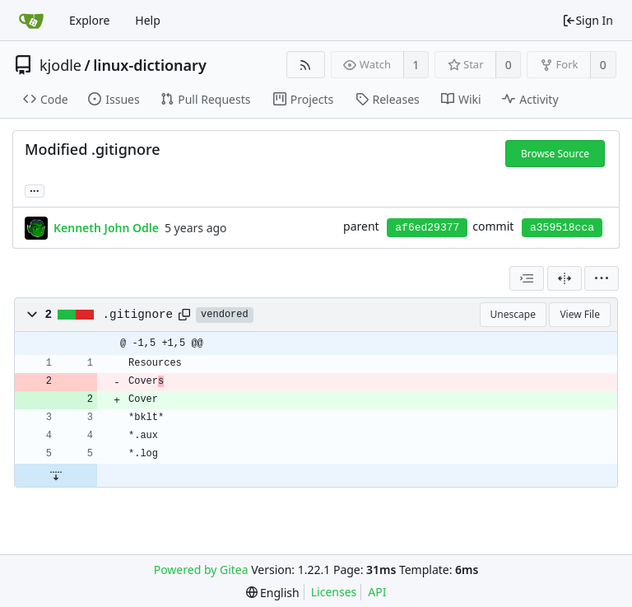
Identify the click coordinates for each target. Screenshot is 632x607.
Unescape (513, 314)
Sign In (587, 20)
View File (580, 314)
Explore (89, 20)
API (377, 592)
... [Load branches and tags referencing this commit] (35, 189)
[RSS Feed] (305, 64)
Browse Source (555, 154)
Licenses (334, 592)
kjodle (60, 65)
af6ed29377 (427, 228)
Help (147, 20)
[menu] (601, 278)
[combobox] (526, 278)
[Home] (31, 20)
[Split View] (564, 278)
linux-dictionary (150, 65)
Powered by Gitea (201, 569)
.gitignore (138, 314)
